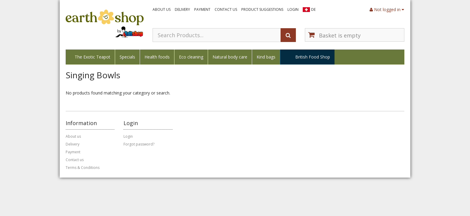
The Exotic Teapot (92, 57)
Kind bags (266, 57)
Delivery (182, 9)
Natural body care (230, 57)
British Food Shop (312, 57)
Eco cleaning (191, 57)
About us (162, 9)
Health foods (157, 57)
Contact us (226, 9)
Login (293, 9)
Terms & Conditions (83, 167)
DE (313, 9)
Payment (202, 9)
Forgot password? (138, 144)
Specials (127, 57)
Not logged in (387, 9)
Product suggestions (262, 9)
